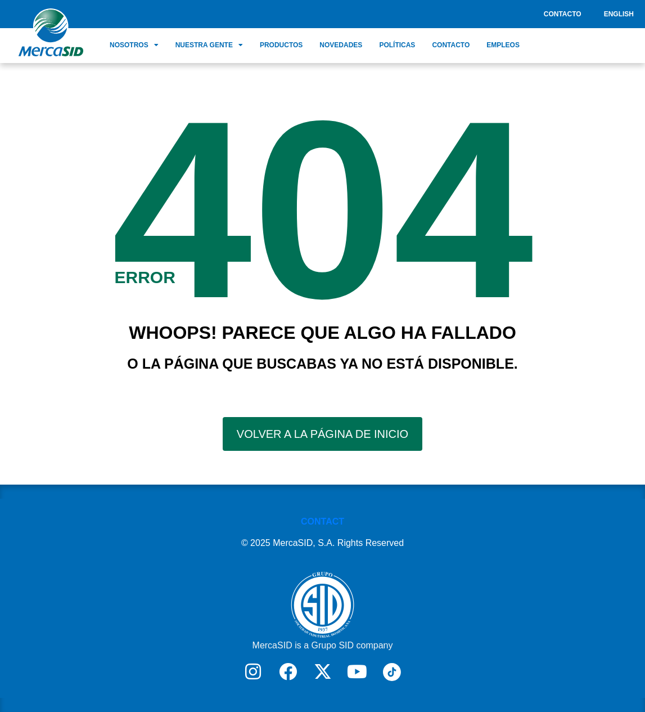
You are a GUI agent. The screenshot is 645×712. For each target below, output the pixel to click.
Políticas (397, 45)
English (619, 14)
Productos (281, 45)
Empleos (503, 45)
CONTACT (322, 521)
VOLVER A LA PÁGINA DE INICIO (322, 434)
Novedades (340, 45)
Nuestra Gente (209, 45)
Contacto (562, 14)
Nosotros (134, 45)
